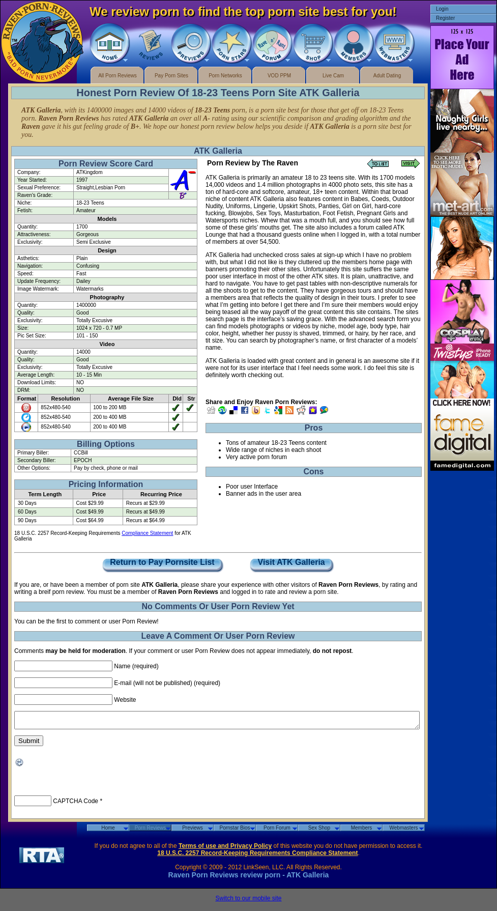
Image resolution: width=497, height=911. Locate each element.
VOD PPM (279, 75)
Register (445, 18)
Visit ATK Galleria (291, 562)
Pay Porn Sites (171, 75)
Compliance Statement (147, 533)
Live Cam (333, 75)
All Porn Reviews (117, 75)
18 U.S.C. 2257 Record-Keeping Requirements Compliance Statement (257, 856)
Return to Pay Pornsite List (162, 562)
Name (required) (136, 666)
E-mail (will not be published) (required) (167, 683)
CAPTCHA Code (75, 804)
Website (125, 699)
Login (442, 9)
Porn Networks (225, 75)
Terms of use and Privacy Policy (225, 848)
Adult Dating (387, 75)
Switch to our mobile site (248, 901)
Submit (28, 744)
